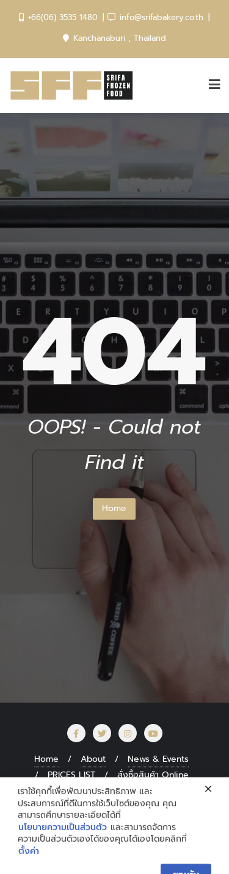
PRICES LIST (71, 774)
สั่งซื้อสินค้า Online (153, 774)
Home (114, 508)
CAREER (161, 790)
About (93, 759)
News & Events (158, 759)
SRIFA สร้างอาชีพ (90, 790)
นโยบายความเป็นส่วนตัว (62, 860)
